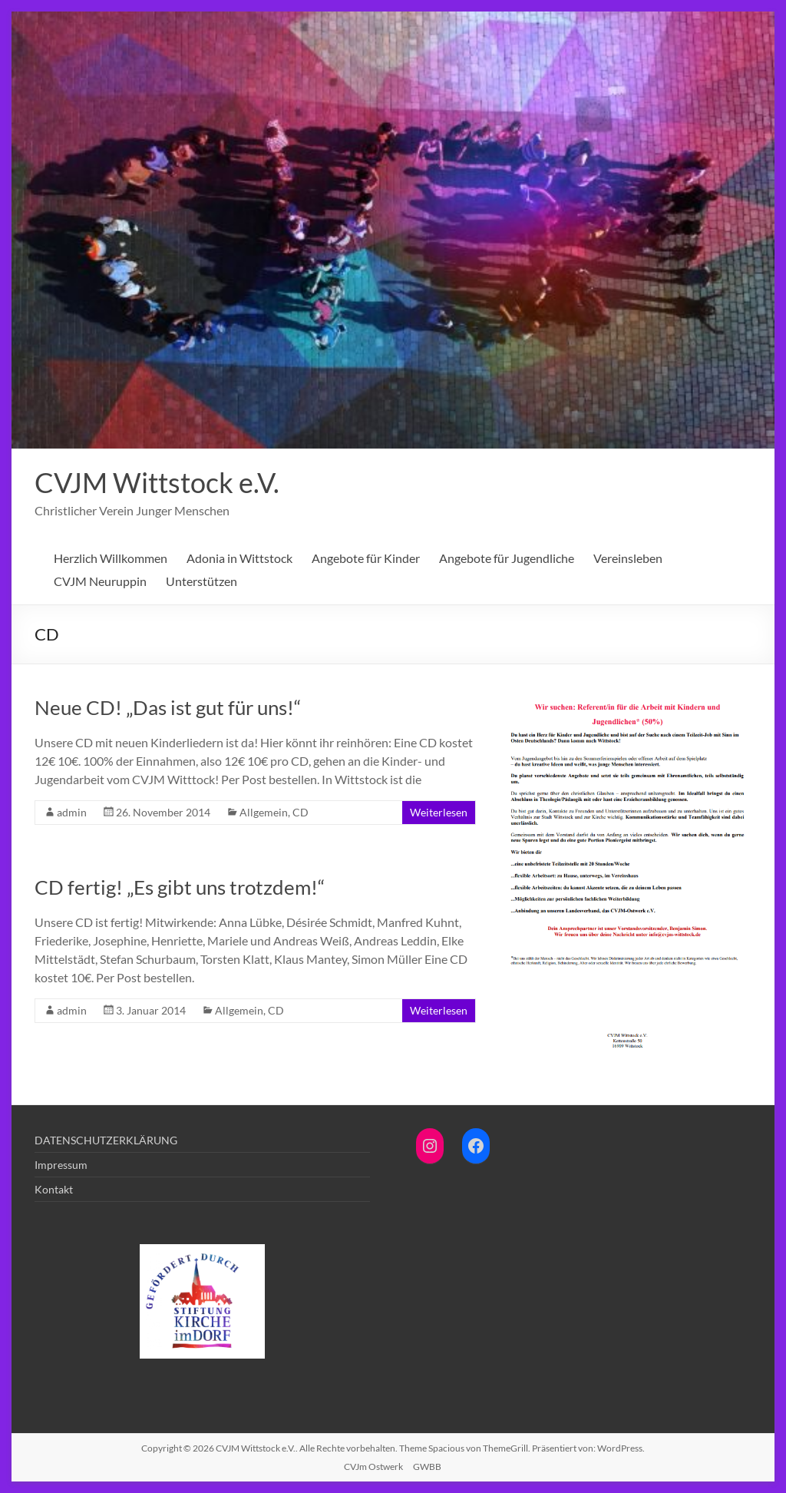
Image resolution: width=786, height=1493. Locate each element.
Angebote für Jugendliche (506, 558)
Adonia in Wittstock (239, 558)
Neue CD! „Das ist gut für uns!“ (168, 707)
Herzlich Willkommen (110, 558)
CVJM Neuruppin (100, 581)
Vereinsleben (627, 558)
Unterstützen (201, 581)
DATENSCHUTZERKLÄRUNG (106, 1140)
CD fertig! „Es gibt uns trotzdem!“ (180, 887)
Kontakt (54, 1189)
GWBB (427, 1466)
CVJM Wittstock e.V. (157, 482)
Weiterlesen (438, 812)
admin (72, 812)
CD (300, 812)
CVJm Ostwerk (373, 1466)
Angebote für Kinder (366, 558)
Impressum (61, 1164)
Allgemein (263, 812)
